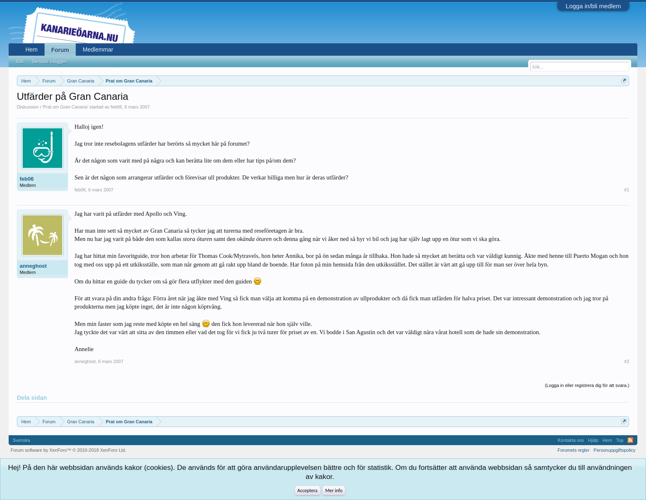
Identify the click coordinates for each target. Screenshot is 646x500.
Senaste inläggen (49, 61)
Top (620, 440)
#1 (626, 189)
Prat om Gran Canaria (65, 106)
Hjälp (593, 440)
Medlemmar (98, 49)
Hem (32, 49)
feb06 (116, 106)
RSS (630, 440)
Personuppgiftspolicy (615, 450)
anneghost (33, 266)
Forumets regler (573, 450)
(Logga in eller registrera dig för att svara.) (587, 385)
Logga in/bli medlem (593, 5)
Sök (20, 61)
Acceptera (307, 490)
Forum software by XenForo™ (68, 450)
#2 (626, 361)
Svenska (21, 440)
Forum (60, 50)
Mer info (333, 490)
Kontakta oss (571, 440)
